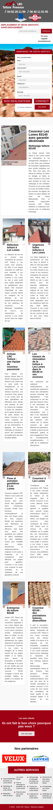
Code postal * (21, 68)
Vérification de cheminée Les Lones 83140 (47, 796)
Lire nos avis (26, 734)
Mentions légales (37, 807)
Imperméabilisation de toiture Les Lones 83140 (8, 780)
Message (20, 92)
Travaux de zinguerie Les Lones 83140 (33, 788)
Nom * (19, 60)
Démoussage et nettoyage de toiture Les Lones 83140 (33, 780)
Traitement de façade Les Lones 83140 (33, 796)
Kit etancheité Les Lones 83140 (46, 788)
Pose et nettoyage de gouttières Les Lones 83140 (21, 785)
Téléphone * (21, 84)
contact (42, 101)
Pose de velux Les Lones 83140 (21, 794)
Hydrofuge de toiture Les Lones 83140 (7, 788)
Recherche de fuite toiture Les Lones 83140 (47, 780)
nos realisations (17, 101)
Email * (19, 76)
